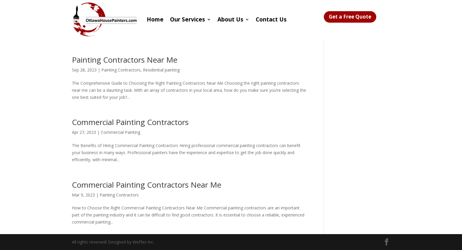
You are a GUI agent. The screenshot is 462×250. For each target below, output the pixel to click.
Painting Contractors (121, 70)
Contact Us (271, 19)
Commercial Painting (120, 132)
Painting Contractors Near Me (124, 59)
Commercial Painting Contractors (130, 122)
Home (155, 19)
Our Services (187, 19)
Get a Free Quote (350, 16)
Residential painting (161, 70)
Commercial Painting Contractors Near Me (146, 184)
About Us (230, 19)
